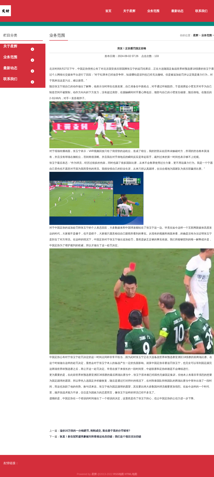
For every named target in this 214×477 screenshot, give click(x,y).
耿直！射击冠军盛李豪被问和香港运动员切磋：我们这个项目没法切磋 (100, 436)
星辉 (195, 35)
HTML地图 (131, 474)
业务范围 (153, 11)
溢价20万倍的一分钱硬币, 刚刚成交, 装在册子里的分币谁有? (95, 430)
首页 (108, 11)
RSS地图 (118, 474)
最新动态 (177, 11)
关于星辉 (129, 11)
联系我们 (201, 11)
